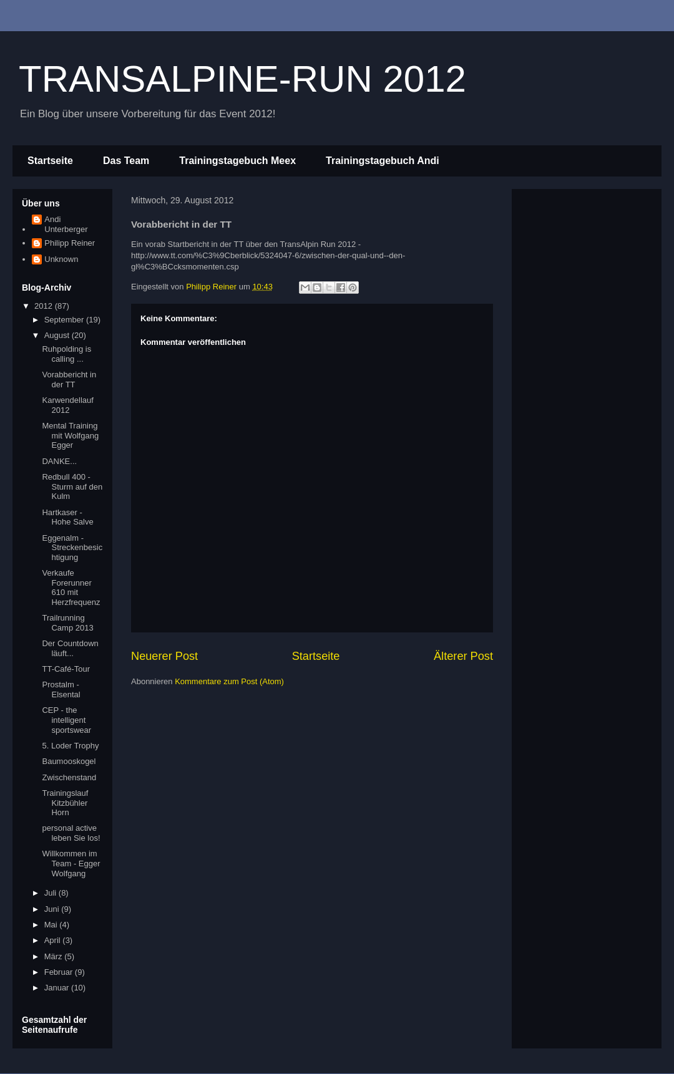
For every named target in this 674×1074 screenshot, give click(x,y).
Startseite (50, 160)
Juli (51, 892)
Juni (52, 909)
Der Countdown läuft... (70, 648)
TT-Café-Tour (66, 669)
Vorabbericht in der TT (69, 379)
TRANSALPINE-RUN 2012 (242, 79)
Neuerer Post (164, 656)
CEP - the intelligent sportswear (66, 719)
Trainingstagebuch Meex (237, 160)
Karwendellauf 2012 (67, 405)
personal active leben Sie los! (71, 833)
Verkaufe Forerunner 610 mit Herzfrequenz (71, 587)
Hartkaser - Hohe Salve (67, 517)
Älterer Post (463, 656)
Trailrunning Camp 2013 (67, 622)
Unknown (61, 259)
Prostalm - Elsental (61, 689)
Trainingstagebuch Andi (382, 160)
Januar (57, 987)
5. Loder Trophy (70, 745)
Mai (52, 924)
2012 (44, 306)
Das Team (126, 160)
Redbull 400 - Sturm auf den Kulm (72, 486)
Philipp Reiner (69, 243)
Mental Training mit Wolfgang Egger (70, 435)
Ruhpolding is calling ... (66, 354)
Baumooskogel (68, 761)
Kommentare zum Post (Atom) (229, 681)
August (58, 335)
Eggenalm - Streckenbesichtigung (72, 547)
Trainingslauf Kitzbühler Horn (65, 802)
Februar (59, 972)
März (54, 956)
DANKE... (59, 461)
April (53, 940)
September (65, 319)
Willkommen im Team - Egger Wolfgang (71, 863)
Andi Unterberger (65, 224)
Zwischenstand (69, 777)
